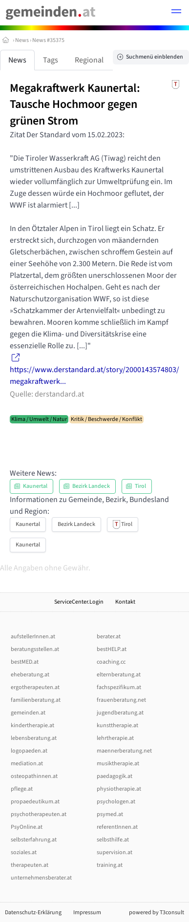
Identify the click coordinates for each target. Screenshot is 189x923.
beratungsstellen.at (35, 649)
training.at (110, 865)
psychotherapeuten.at (38, 814)
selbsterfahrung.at (34, 840)
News (22, 40)
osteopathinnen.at (34, 776)
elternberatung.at (119, 675)
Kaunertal (28, 524)
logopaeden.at (29, 751)
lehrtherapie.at (115, 738)
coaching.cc (111, 662)
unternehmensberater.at (41, 878)
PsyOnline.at (26, 827)
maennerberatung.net (124, 751)
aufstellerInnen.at (33, 636)
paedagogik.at (114, 776)
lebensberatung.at (34, 738)
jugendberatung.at (120, 713)
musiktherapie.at (118, 763)
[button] (176, 12)
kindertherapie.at (32, 725)
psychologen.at (116, 801)
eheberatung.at (30, 675)
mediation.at (27, 763)
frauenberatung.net (121, 700)
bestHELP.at (111, 649)
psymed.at (110, 814)
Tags (50, 60)
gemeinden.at (28, 713)
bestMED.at (25, 662)
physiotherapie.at (119, 789)
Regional (89, 60)
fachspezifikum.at (119, 687)
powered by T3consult (156, 912)
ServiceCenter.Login (79, 602)
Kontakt (125, 602)
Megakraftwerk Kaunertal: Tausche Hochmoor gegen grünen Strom (75, 104)
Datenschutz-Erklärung (33, 912)
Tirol (122, 524)
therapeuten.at (29, 865)
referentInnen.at (117, 827)
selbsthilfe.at (113, 840)
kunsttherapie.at (117, 725)
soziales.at (24, 852)
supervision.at (114, 852)
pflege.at (22, 789)
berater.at (109, 636)
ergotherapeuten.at (35, 687)
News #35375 (48, 40)
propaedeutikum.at (35, 801)
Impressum (87, 912)
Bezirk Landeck (76, 524)
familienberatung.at (36, 700)
